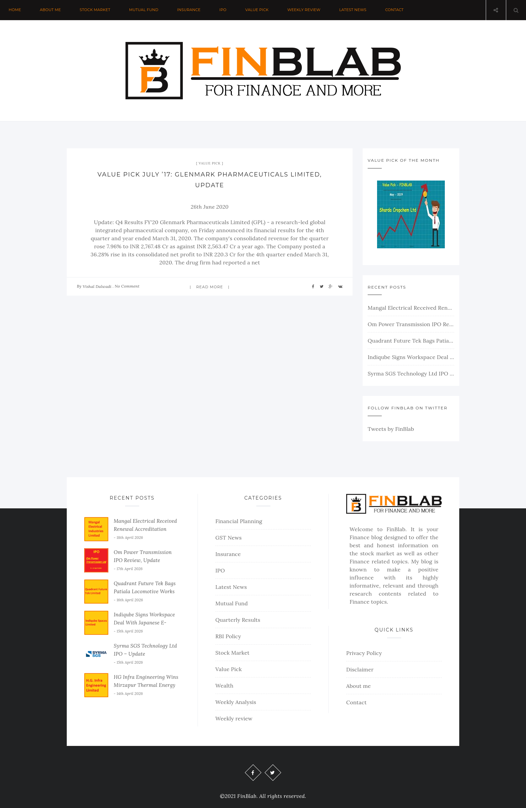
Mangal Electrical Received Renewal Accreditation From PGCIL (411, 307)
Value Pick (258, 10)
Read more (209, 287)
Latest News (354, 10)
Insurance (189, 10)
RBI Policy (228, 636)
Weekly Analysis (235, 702)
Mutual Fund (144, 10)
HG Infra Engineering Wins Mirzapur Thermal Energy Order (146, 685)
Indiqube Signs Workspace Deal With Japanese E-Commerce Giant (411, 357)
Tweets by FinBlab (391, 428)
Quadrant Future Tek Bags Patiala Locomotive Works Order (411, 340)
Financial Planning (238, 521)
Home (15, 10)
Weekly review (305, 10)
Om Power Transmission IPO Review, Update (411, 324)
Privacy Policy (364, 653)
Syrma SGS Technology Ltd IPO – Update (411, 373)
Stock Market (95, 10)
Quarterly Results (237, 619)
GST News (228, 537)
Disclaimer (360, 669)
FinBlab (395, 529)
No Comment (127, 286)
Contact (396, 10)
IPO (223, 10)
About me (50, 10)
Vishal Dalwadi (97, 286)
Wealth (224, 685)
